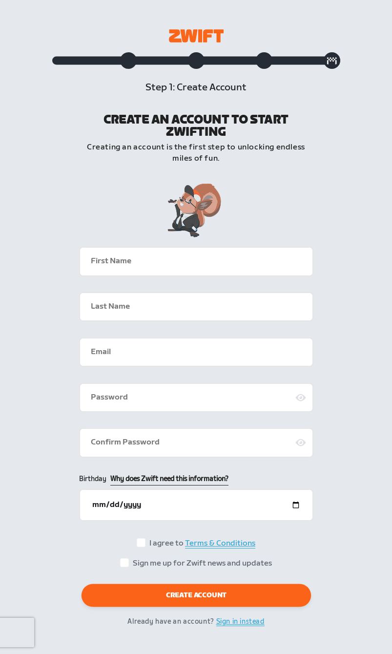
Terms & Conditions (220, 543)
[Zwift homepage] (196, 35)
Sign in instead (240, 621)
